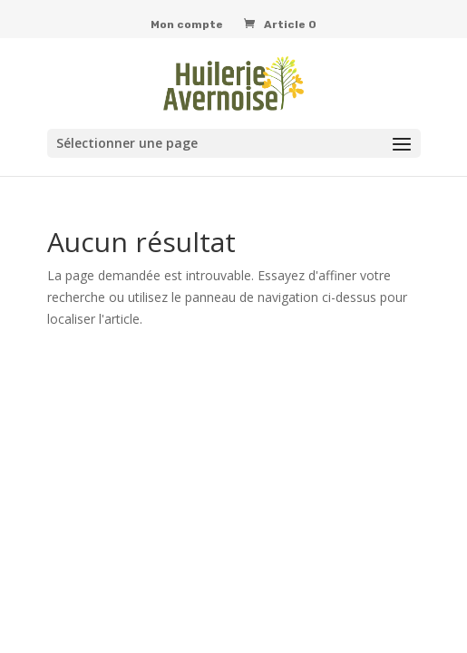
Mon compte (187, 25)
